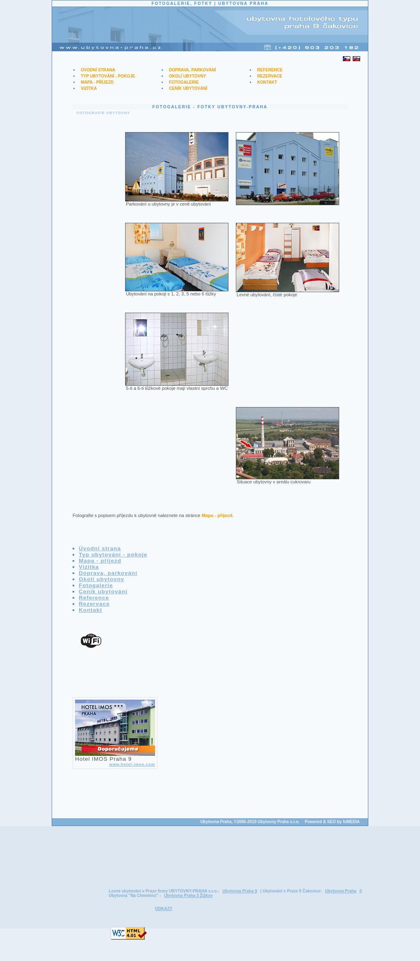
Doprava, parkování (192, 70)
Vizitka (89, 88)
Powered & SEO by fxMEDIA (332, 821)
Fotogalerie (184, 82)
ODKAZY (163, 908)
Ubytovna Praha (340, 891)
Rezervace (269, 76)
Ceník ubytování (188, 88)
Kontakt (267, 82)
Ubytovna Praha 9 (239, 891)
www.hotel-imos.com (132, 764)
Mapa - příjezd (97, 82)
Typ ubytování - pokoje (108, 76)
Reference (270, 70)
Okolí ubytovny (187, 76)
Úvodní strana (98, 70)
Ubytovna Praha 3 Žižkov (188, 895)
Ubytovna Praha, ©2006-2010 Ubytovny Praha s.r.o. (249, 821)
